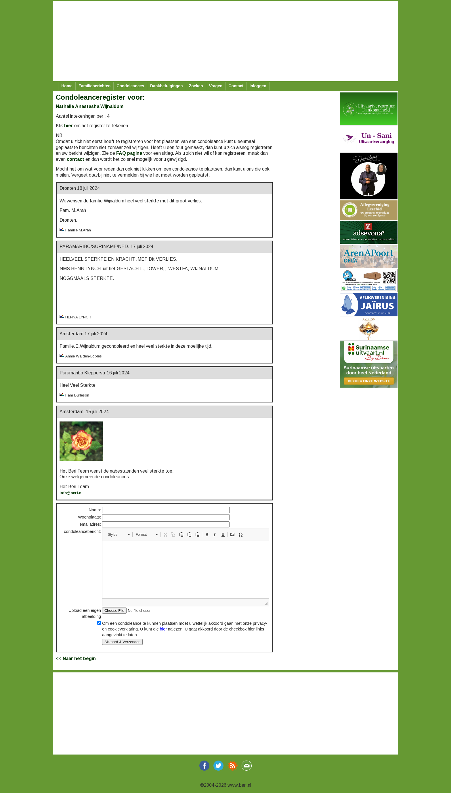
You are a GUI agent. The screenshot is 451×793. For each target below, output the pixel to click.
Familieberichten (94, 86)
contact (75, 159)
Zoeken (196, 86)
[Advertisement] (225, 41)
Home (66, 86)
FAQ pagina (129, 153)
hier (68, 125)
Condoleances (130, 86)
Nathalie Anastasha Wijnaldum (89, 106)
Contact (235, 86)
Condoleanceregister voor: (100, 97)
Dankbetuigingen (166, 86)
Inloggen (257, 86)
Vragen (216, 86)
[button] (119, 535)
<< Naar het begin (76, 658)
